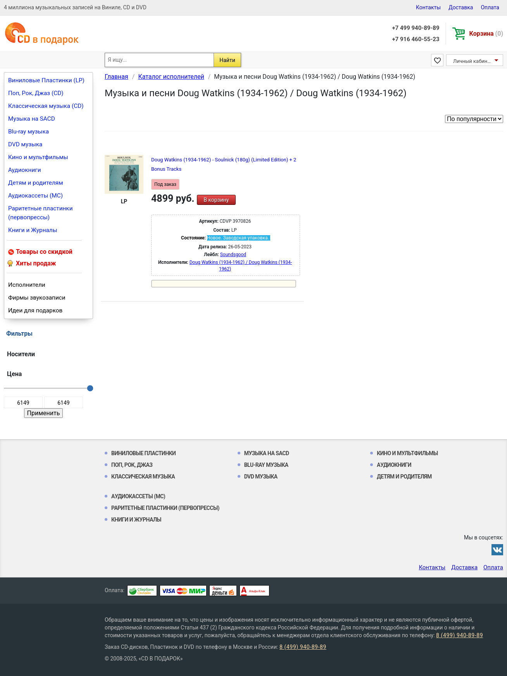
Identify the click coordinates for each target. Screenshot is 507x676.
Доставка (460, 7)
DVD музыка (25, 144)
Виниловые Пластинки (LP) (46, 80)
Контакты (428, 7)
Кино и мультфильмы (38, 157)
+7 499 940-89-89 (415, 27)
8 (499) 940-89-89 (459, 635)
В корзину (216, 200)
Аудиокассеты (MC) (35, 195)
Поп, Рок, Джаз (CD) (36, 93)
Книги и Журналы (32, 230)
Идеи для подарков (35, 310)
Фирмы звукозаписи (37, 297)
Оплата (490, 7)
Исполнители (26, 284)
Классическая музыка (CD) (46, 105)
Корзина (486, 33)
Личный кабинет (472, 61)
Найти (227, 60)
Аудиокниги (24, 169)
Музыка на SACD (31, 118)
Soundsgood (233, 254)
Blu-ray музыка (28, 131)
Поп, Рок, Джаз (132, 465)
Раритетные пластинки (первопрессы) (40, 213)
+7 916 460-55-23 (415, 39)
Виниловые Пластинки (143, 453)
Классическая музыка (143, 476)
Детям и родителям (35, 182)
